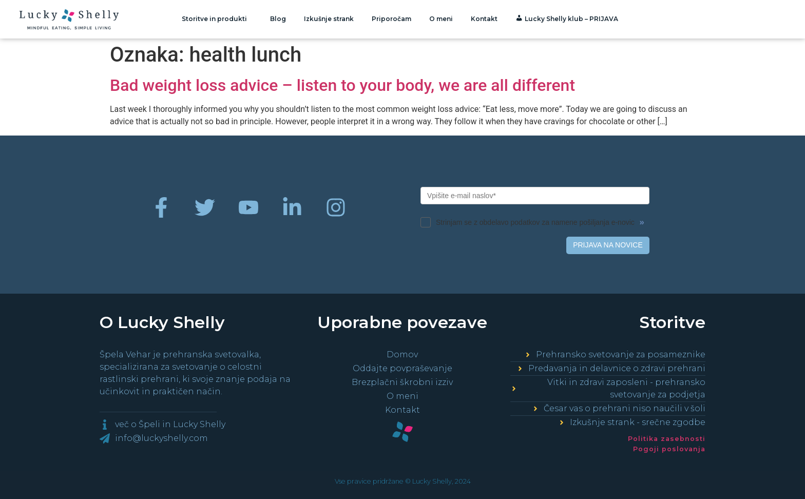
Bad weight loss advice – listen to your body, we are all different (342, 85)
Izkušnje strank (329, 19)
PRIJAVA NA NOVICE (608, 245)
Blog (278, 19)
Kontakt (484, 19)
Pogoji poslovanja (669, 449)
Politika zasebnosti (666, 439)
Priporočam (391, 19)
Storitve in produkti (217, 19)
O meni (441, 19)
